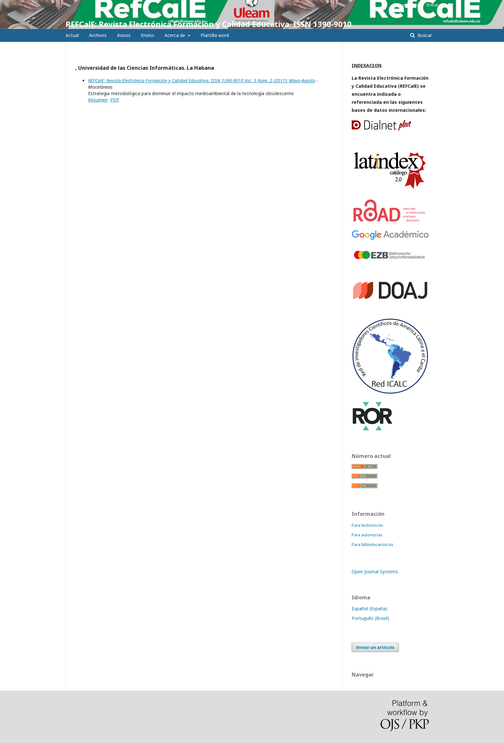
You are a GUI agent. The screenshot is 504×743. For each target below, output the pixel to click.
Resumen (98, 100)
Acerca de (175, 35)
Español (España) (369, 608)
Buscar (424, 35)
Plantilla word (215, 35)
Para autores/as (367, 535)
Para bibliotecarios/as (372, 544)
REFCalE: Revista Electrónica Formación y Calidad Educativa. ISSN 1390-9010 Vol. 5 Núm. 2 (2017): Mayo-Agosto (201, 80)
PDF (114, 100)
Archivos (98, 35)
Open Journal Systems (375, 571)
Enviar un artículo (375, 647)
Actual (72, 35)
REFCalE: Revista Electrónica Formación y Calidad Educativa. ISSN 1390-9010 (209, 24)
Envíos (147, 35)
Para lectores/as (367, 525)
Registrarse (408, 5)
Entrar (432, 5)
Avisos (123, 35)
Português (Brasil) (370, 618)
